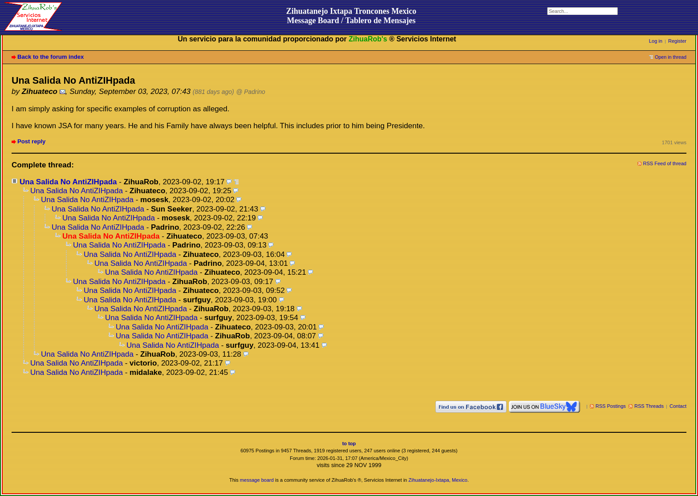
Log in (655, 41)
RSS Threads (649, 406)
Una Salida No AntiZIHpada (68, 182)
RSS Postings (611, 406)
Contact (678, 406)
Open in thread (670, 57)
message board (257, 480)
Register (677, 41)
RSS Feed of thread (665, 163)
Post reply (31, 141)
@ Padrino (250, 92)
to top (349, 443)
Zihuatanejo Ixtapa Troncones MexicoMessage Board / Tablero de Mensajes (351, 16)
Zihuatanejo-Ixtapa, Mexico (438, 480)
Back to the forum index (50, 56)
